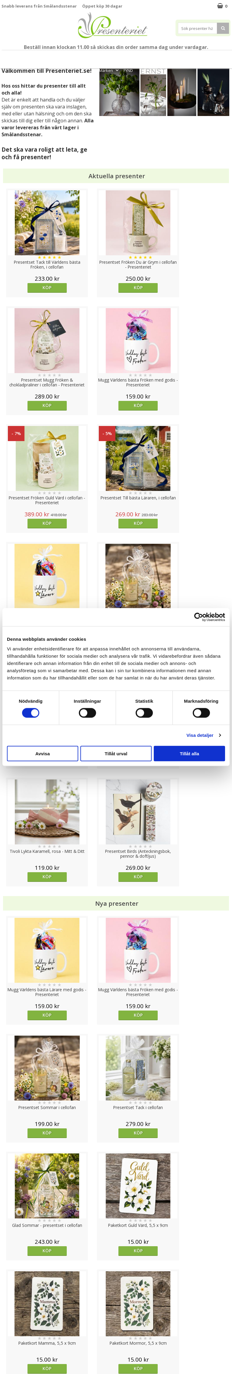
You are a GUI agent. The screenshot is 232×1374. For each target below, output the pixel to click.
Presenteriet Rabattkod (25, 1338)
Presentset (107, 57)
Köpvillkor (11, 1320)
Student (64, 57)
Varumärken (13, 1310)
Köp (30, 287)
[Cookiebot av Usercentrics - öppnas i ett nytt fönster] (198, 617)
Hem (164, 57)
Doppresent (14, 1356)
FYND (128, 70)
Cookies (9, 1301)
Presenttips (139, 57)
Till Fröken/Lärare (34, 57)
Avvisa (42, 753)
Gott (220, 57)
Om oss (9, 1329)
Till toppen (116, 1280)
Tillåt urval (116, 753)
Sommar (83, 57)
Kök (183, 57)
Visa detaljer (199, 735)
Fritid (201, 57)
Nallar (7, 1347)
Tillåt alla (189, 753)
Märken (109, 70)
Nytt (8, 57)
